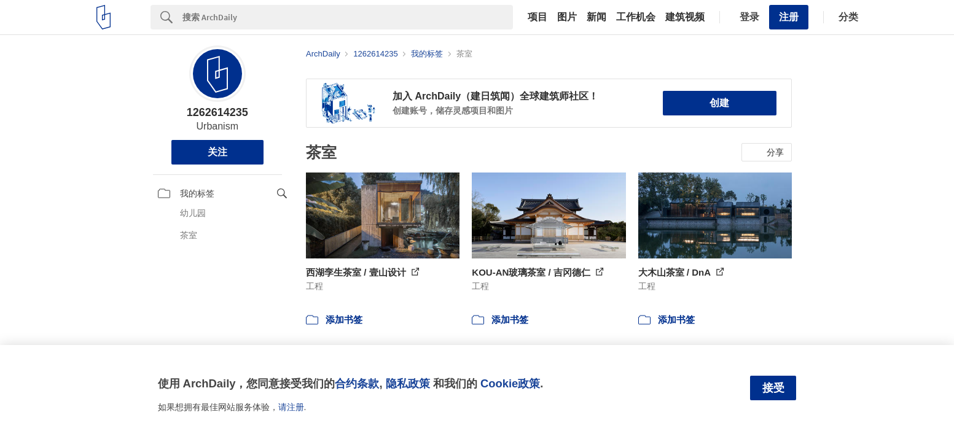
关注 (217, 152)
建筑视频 (685, 17)
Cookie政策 (510, 383)
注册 (789, 17)
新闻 (596, 17)
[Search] (347, 17)
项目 (537, 17)
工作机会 (635, 17)
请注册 (291, 407)
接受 (773, 388)
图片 (567, 17)
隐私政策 (408, 383)
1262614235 (217, 112)
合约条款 (357, 383)
